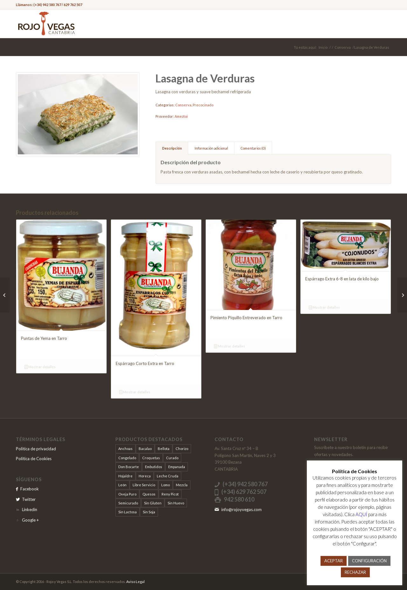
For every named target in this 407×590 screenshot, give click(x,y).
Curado (172, 458)
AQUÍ (361, 514)
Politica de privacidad (36, 448)
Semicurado (128, 503)
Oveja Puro (127, 494)
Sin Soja (149, 512)
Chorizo (182, 448)
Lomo (165, 485)
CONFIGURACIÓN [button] (369, 560)
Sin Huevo (176, 503)
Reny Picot (170, 494)
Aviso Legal (135, 581)
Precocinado (203, 105)
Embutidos (153, 467)
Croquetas (151, 458)
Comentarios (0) (253, 148)
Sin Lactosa (127, 512)
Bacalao (145, 448)
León (122, 485)
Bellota (163, 448)
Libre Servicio (144, 485)
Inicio (323, 47)
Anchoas (125, 448)
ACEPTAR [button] (333, 560)
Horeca (145, 476)
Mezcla (182, 485)
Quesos (148, 494)
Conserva (343, 47)
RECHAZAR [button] (355, 572)
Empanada (176, 467)
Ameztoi (181, 116)
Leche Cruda (167, 476)
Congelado (127, 458)
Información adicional (211, 148)
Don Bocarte (128, 467)
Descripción (172, 148)
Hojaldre (125, 476)
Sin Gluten (153, 503)
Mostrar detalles (40, 366)
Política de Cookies (34, 458)
